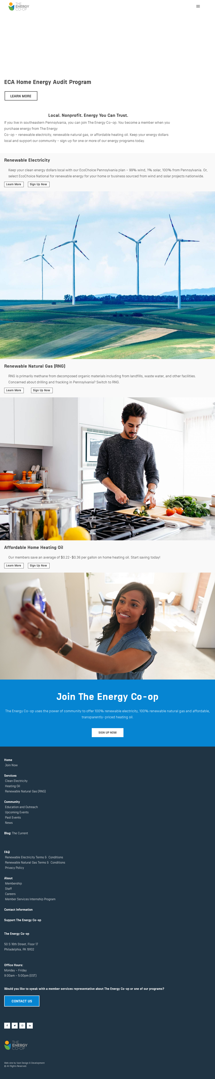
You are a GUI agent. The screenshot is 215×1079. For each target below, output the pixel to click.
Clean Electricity (16, 781)
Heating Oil (12, 786)
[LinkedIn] (30, 1026)
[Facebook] (7, 1026)
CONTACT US (22, 1000)
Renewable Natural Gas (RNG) (25, 791)
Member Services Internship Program (29, 899)
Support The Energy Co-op (22, 920)
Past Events (12, 817)
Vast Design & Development (31, 1062)
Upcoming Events (16, 812)
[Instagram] (22, 1026)
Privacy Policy (14, 867)
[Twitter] (15, 1026)
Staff (8, 888)
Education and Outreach (21, 807)
